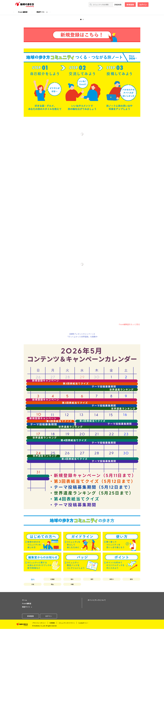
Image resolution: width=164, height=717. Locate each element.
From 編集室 (22, 12)
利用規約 (52, 711)
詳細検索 (118, 4)
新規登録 (130, 4)
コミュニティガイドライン (67, 711)
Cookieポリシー (83, 711)
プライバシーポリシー (39, 711)
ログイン (143, 4)
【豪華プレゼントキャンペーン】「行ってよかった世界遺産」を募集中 (82, 423)
